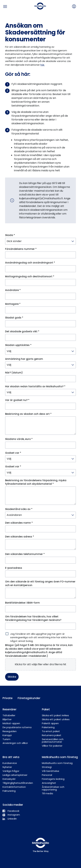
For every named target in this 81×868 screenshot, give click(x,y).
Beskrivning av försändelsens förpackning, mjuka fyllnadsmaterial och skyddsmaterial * (35, 482)
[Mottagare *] (40, 309)
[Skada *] (40, 241)
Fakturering (9, 791)
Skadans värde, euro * (19, 439)
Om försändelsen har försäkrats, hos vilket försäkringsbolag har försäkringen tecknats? (33, 618)
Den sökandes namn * (19, 522)
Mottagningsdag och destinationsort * (29, 276)
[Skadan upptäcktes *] (40, 351)
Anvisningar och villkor (15, 743)
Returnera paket (51, 735)
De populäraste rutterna (17, 727)
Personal (47, 775)
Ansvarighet (49, 783)
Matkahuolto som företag (57, 763)
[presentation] (40, 664)
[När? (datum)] (40, 378)
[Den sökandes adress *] (40, 544)
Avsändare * (13, 290)
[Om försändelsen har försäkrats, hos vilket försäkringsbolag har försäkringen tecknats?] (40, 626)
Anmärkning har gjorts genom (24, 359)
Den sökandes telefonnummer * (25, 554)
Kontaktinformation (14, 787)
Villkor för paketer (52, 745)
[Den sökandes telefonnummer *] (40, 560)
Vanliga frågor (11, 771)
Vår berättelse (50, 771)
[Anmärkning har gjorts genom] (40, 364)
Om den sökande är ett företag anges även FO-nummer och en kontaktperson (40, 583)
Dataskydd (9, 779)
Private (8, 698)
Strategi (47, 767)
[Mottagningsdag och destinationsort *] (40, 282)
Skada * (10, 235)
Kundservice (10, 763)
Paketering (48, 727)
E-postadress (13, 568)
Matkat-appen (11, 723)
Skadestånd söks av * (18, 509)
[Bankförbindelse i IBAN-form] (40, 608)
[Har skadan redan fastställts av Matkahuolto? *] (40, 392)
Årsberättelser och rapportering (53, 788)
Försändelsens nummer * (21, 249)
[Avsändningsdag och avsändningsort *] (40, 268)
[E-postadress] (40, 573)
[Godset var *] (40, 458)
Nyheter (7, 767)
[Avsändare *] (40, 296)
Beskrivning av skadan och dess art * (28, 414)
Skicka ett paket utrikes (56, 719)
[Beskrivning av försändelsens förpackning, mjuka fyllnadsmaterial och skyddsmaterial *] (40, 495)
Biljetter (7, 719)
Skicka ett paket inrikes (55, 715)
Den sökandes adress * (19, 536)
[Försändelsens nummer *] (40, 254)
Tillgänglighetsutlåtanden (18, 783)
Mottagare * (13, 304)
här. (42, 64)
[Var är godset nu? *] (40, 406)
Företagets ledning (53, 779)
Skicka (12, 677)
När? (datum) (14, 372)
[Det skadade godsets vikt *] (40, 337)
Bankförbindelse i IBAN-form (22, 602)
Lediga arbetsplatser (15, 775)
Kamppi (7, 735)
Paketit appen (50, 723)
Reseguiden (10, 731)
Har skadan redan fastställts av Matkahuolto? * (35, 386)
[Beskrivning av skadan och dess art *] (40, 425)
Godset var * (13, 453)
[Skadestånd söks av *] (40, 515)
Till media (47, 793)
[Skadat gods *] (40, 323)
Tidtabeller (9, 715)
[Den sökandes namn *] (40, 528)
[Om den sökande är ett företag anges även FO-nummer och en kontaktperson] (40, 593)
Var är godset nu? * (17, 400)
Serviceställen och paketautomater (52, 741)
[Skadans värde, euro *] (40, 445)
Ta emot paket (51, 731)
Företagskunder (26, 698)
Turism (6, 739)
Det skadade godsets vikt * (22, 331)
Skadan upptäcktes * (18, 345)
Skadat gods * (14, 317)
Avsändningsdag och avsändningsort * (30, 262)
